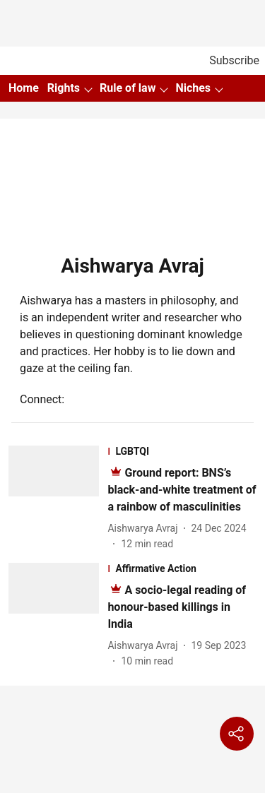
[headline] (181, 489)
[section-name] (182, 451)
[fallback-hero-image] (57, 498)
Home (23, 88)
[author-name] (145, 528)
